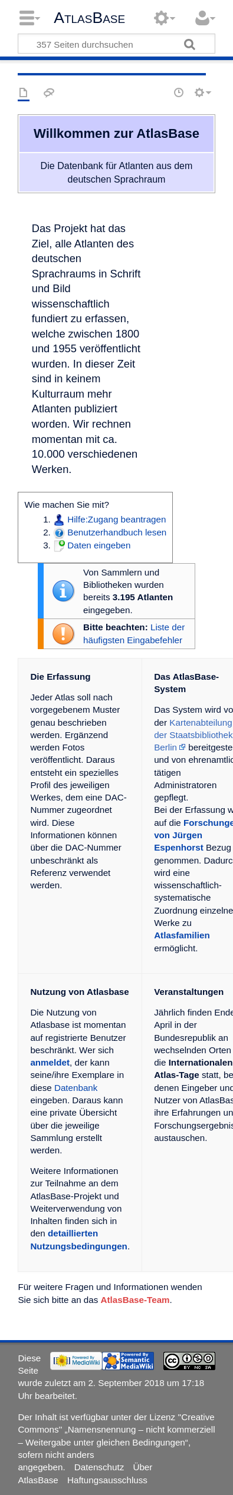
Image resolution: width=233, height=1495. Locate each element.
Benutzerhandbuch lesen (116, 532)
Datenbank (75, 1088)
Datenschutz (99, 1467)
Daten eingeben (98, 545)
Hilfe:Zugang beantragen (116, 519)
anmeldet (50, 1062)
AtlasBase (89, 18)
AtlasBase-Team (135, 1300)
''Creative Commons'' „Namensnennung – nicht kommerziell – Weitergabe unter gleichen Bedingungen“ (116, 1429)
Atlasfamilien (182, 935)
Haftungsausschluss (107, 1480)
